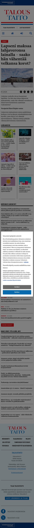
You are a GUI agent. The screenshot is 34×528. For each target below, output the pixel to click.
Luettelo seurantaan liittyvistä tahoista (12, 280)
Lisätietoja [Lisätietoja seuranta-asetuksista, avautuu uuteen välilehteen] (26, 262)
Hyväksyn (17, 292)
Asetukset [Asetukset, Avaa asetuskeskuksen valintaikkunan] (17, 287)
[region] (17, 264)
